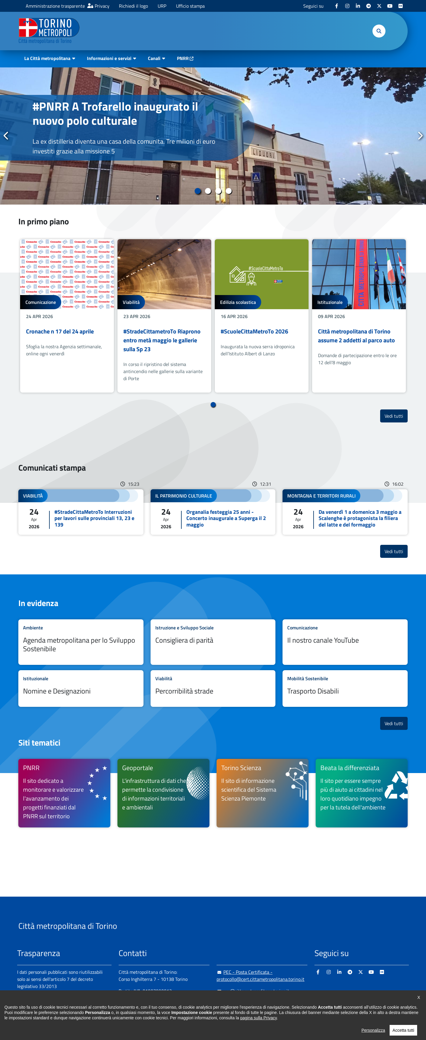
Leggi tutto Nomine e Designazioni (80, 688)
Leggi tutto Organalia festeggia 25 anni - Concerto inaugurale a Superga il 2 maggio (213, 512)
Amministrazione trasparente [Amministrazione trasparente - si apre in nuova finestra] (55, 5)
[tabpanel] (213, 136)
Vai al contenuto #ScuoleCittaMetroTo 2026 (261, 315)
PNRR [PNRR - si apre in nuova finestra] (183, 58)
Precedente (6, 135)
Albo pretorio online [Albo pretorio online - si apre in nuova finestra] (37, 1006)
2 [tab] (208, 191)
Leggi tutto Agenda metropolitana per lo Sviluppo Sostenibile (80, 642)
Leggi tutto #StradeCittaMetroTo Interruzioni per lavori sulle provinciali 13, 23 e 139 (80, 512)
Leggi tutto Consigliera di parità (213, 642)
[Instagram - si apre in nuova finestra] (347, 5)
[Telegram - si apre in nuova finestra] (368, 5)
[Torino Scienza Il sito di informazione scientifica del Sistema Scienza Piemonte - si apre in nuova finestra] (263, 793)
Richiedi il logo (133, 5)
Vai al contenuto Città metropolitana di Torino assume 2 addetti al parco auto (359, 315)
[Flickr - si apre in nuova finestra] (400, 5)
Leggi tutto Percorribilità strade (213, 688)
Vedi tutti (396, 415)
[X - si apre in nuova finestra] (379, 5)
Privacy (102, 5)
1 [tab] (197, 191)
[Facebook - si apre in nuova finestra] (336, 5)
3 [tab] (218, 191)
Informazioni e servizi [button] (109, 58)
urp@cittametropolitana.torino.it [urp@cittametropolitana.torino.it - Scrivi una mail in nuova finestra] (253, 990)
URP (162, 5)
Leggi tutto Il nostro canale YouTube (345, 642)
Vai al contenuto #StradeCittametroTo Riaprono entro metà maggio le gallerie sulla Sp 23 (164, 315)
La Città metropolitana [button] (47, 58)
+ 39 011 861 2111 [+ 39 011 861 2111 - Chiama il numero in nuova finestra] (165, 1002)
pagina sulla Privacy (258, 1035)
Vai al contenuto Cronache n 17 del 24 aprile (67, 315)
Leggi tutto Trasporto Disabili (345, 688)
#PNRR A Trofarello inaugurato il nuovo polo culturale (115, 113)
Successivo (420, 135)
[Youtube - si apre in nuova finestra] (389, 5)
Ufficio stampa (190, 5)
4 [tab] (228, 191)
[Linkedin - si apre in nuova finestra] (358, 5)
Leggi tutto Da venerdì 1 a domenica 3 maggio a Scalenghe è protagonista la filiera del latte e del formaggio (345, 512)
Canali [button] (154, 58)
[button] (378, 31)
